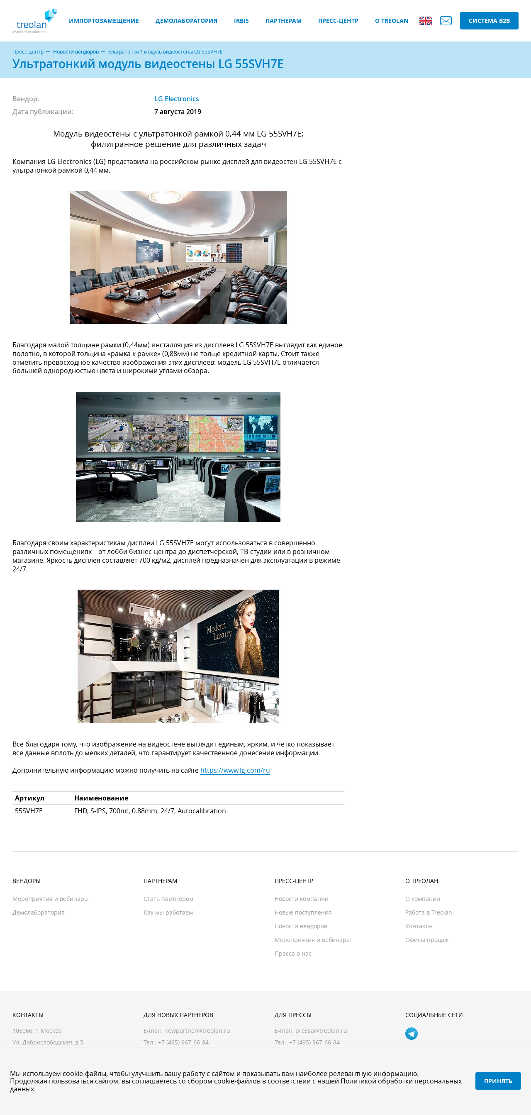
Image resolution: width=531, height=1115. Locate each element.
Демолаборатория (186, 20)
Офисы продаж (426, 940)
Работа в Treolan (428, 912)
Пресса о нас (293, 953)
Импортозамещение (104, 20)
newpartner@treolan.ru (197, 1030)
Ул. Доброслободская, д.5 (47, 1042)
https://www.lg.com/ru (235, 770)
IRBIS (241, 20)
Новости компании (302, 899)
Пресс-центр (338, 20)
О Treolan (391, 20)
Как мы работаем (168, 912)
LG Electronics (176, 98)
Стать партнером (168, 899)
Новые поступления (303, 912)
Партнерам (284, 20)
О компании (422, 899)
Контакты (419, 926)
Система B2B (489, 20)
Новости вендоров (76, 52)
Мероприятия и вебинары (50, 899)
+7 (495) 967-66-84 (314, 1042)
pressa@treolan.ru (321, 1030)
